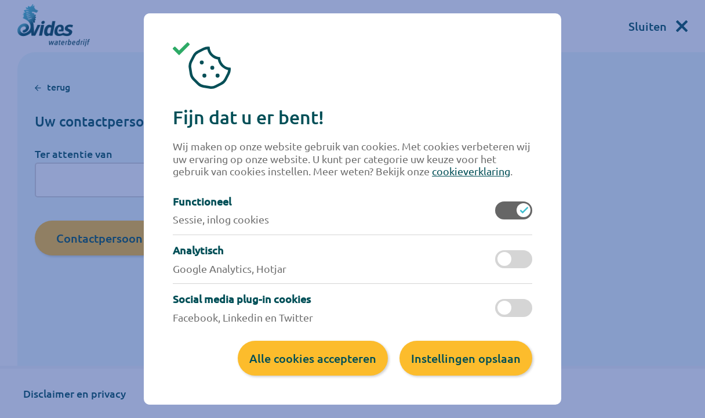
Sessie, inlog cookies (221, 219)
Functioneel (202, 201)
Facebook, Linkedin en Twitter (243, 317)
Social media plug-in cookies (242, 299)
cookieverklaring (471, 171)
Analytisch (198, 250)
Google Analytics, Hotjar (229, 268)
